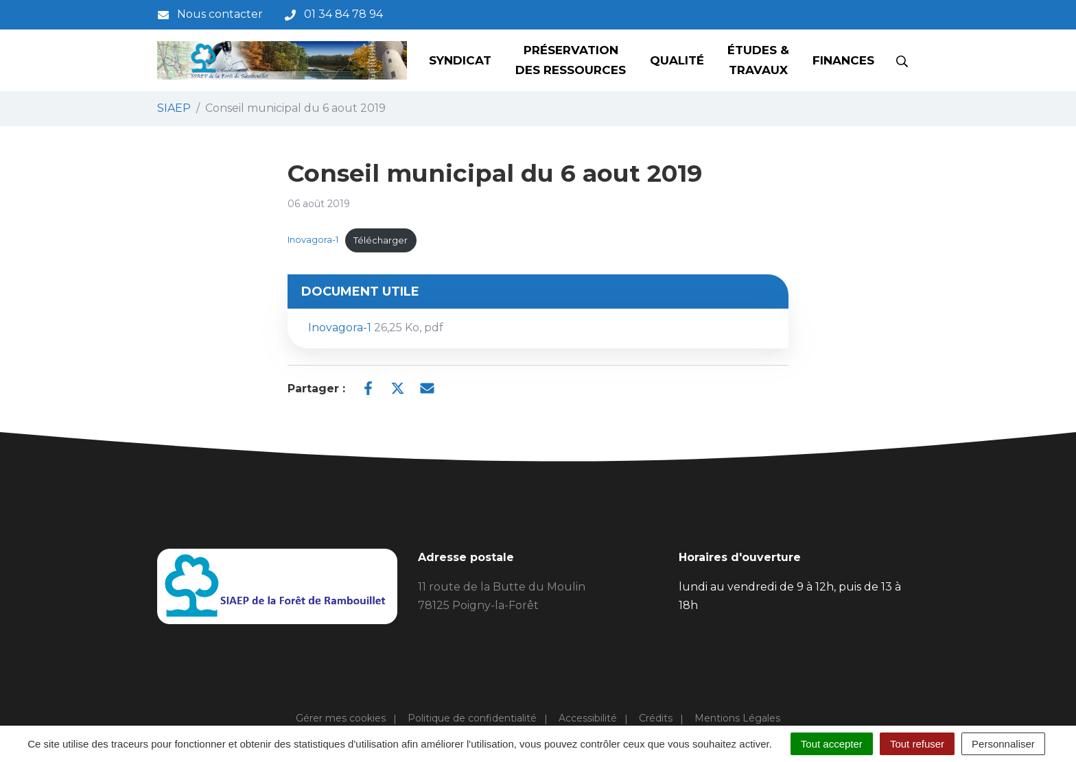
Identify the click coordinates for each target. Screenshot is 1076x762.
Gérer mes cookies (341, 718)
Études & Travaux (758, 60)
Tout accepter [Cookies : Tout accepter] (832, 744)
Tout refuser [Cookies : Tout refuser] (917, 744)
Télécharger (380, 240)
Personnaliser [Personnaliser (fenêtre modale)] (1003, 744)
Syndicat (460, 60)
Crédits (655, 718)
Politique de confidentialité (472, 718)
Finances (843, 60)
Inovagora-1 (313, 240)
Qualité (677, 60)
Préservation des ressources (570, 60)
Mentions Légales (737, 718)
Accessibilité (588, 718)
